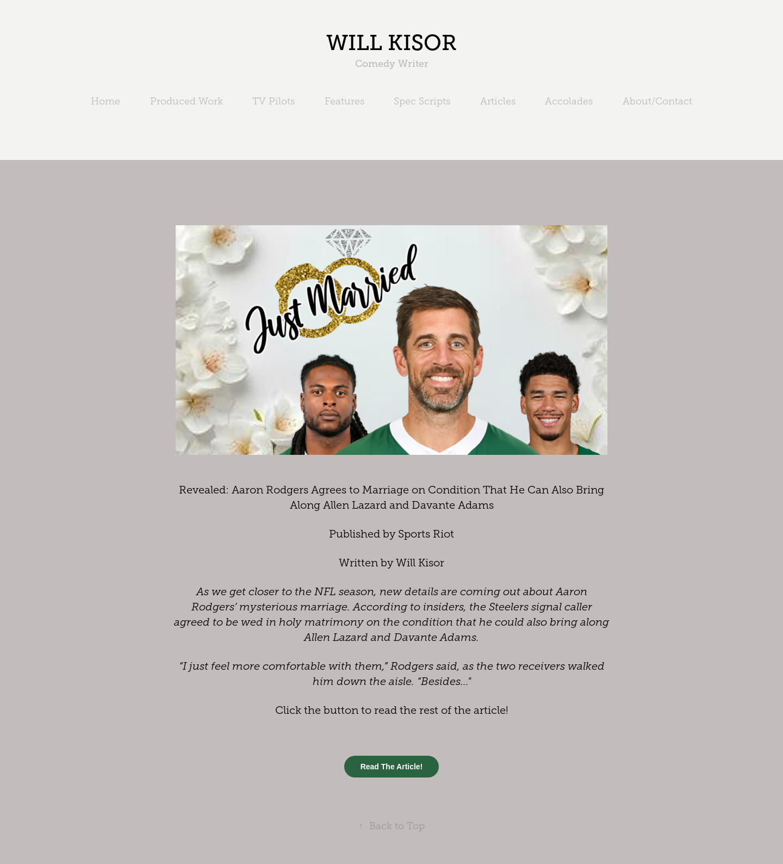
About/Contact (657, 101)
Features (344, 101)
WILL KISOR (391, 42)
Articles (497, 101)
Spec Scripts (422, 101)
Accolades (569, 101)
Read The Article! (392, 766)
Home (105, 101)
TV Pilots (273, 101)
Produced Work (186, 101)
